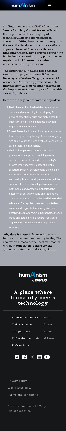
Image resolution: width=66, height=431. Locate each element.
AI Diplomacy (21, 331)
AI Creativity (20, 345)
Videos (47, 331)
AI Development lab (25, 338)
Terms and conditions (23, 394)
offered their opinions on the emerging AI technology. (30, 34)
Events (48, 324)
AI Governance (22, 324)
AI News (49, 338)
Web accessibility (20, 387)
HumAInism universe (26, 317)
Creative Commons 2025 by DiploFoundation (27, 408)
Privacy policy (17, 380)
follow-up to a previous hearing (24, 238)
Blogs (47, 317)
